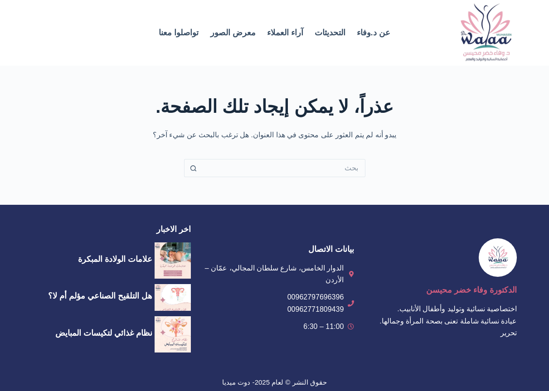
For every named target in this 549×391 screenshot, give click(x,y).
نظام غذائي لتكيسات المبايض (103, 333)
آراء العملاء (285, 32)
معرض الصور (233, 32)
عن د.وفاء (373, 32)
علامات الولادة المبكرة (115, 259)
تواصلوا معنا (179, 32)
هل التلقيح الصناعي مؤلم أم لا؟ (100, 295)
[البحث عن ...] (283, 168)
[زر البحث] (193, 168)
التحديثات (330, 32)
